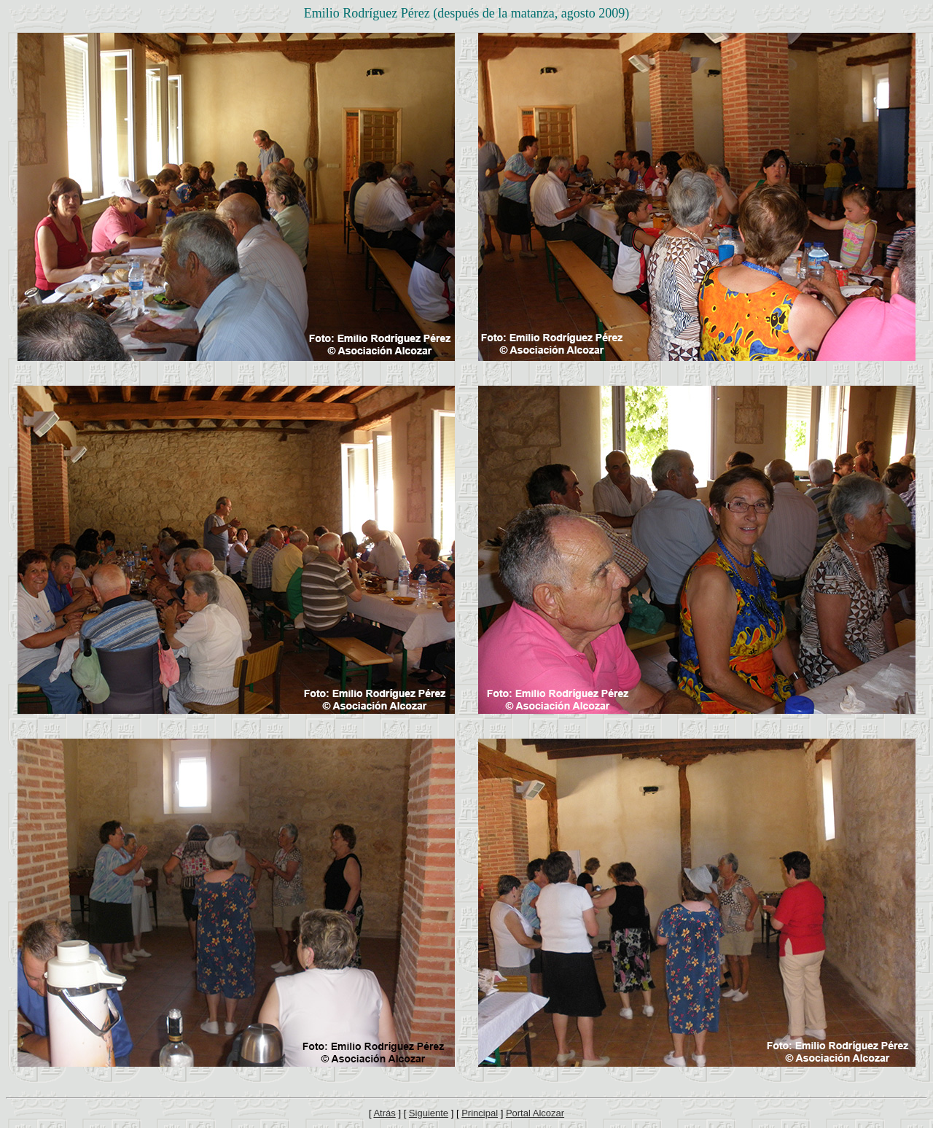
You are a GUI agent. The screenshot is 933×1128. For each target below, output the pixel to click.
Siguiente (428, 1113)
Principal (479, 1113)
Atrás (384, 1113)
